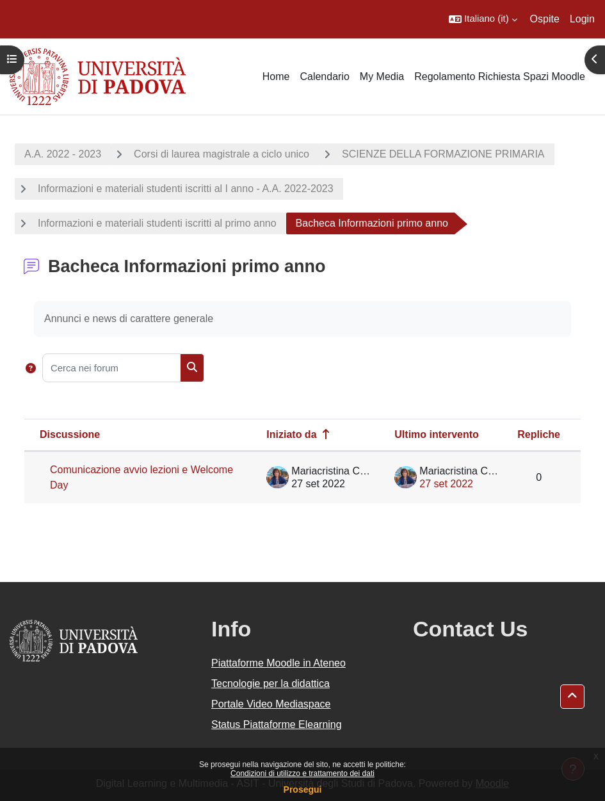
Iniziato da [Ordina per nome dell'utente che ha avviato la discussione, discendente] (291, 434)
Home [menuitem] (276, 76)
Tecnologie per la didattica (270, 683)
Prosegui (303, 789)
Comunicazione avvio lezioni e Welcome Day (141, 477)
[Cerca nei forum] (111, 367)
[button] (482, 19)
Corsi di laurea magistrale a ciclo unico (221, 154)
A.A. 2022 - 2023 (62, 154)
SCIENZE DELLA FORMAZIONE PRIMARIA (443, 154)
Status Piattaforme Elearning (276, 724)
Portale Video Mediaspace (271, 704)
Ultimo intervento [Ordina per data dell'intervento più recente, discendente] (436, 434)
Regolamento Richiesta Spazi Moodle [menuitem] (499, 76)
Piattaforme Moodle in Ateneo (278, 663)
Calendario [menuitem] (324, 76)
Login (582, 18)
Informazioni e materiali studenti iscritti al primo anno (157, 223)
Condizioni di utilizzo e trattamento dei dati (302, 773)
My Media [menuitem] (382, 76)
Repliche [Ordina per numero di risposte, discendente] (538, 434)
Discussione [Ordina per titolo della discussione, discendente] (70, 434)
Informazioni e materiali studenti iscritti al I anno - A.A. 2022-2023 (186, 188)
